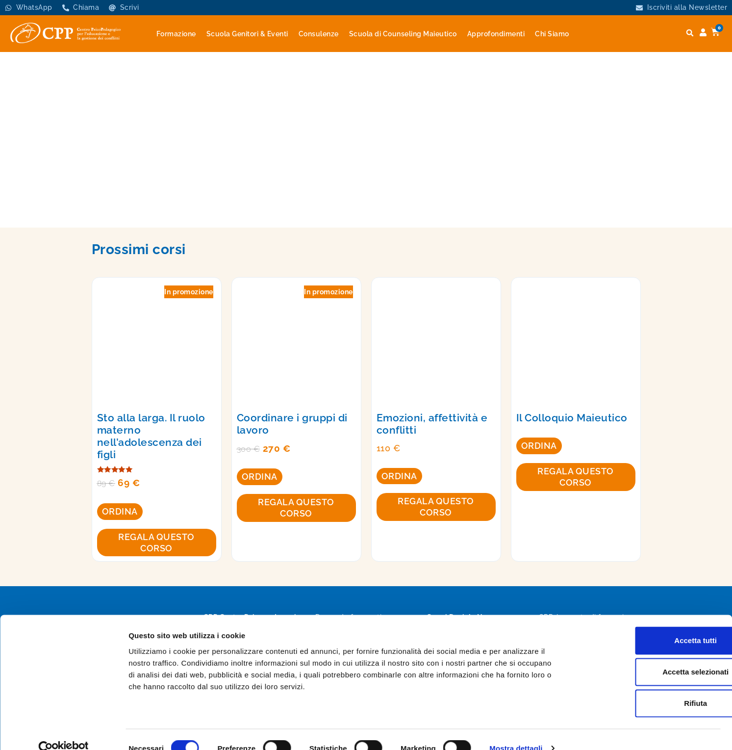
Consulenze (319, 34)
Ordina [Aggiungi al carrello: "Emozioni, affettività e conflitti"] (399, 476)
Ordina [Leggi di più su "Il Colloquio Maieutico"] (539, 445)
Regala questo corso (156, 542)
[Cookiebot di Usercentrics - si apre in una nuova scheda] (63, 731)
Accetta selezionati (650, 654)
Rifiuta (650, 685)
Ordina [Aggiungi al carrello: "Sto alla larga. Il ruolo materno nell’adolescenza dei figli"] (120, 511)
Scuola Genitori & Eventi (247, 34)
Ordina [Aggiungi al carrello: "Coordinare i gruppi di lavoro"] (260, 476)
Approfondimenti (496, 34)
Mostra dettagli (515, 730)
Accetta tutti (650, 623)
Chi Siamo (552, 34)
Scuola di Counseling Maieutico (403, 34)
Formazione (176, 34)
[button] (689, 33)
